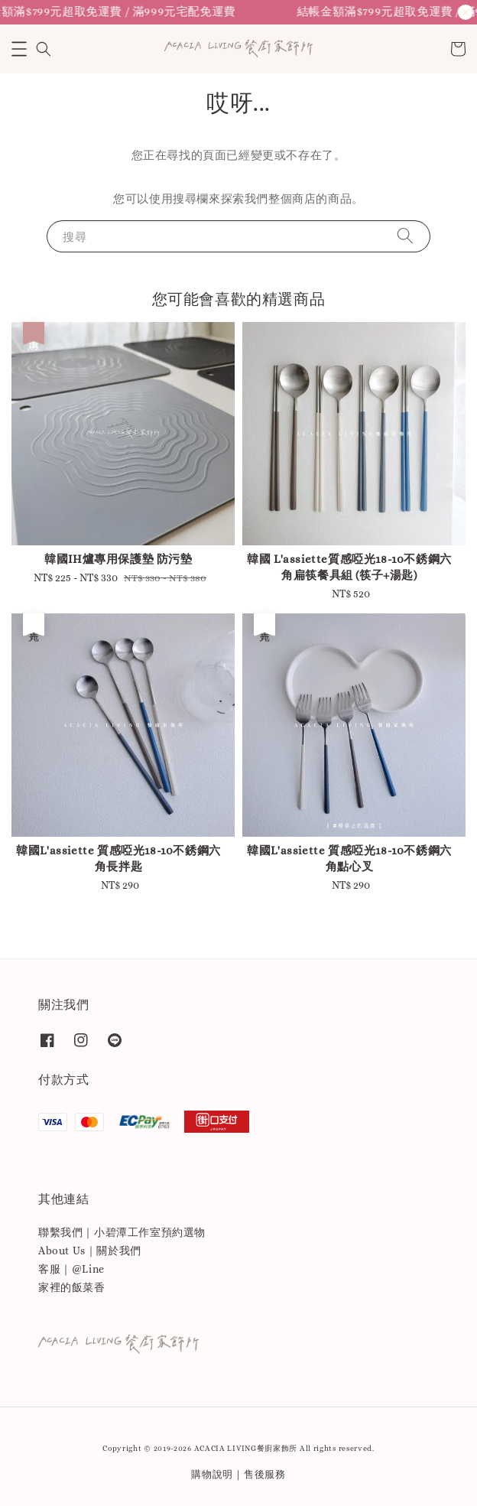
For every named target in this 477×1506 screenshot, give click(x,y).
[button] (19, 49)
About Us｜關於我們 (89, 1250)
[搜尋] (405, 236)
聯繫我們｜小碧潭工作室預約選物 (122, 1232)
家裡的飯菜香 (71, 1287)
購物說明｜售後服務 (238, 1474)
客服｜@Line (71, 1269)
